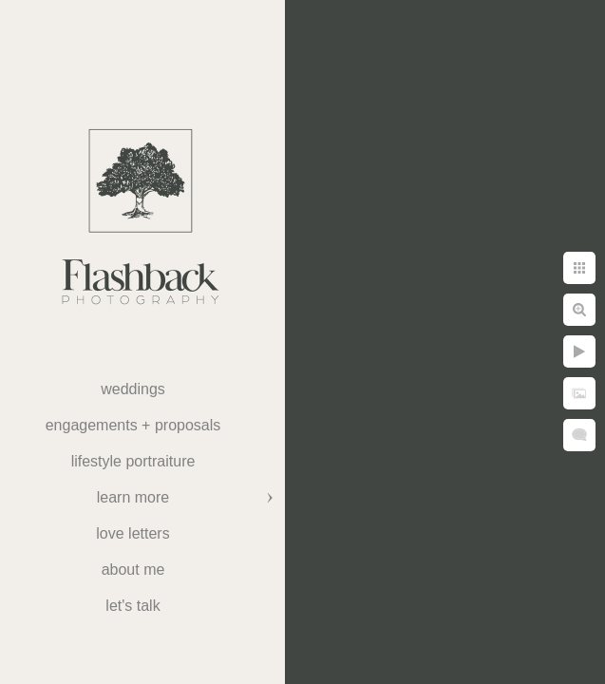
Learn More (133, 497)
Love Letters (132, 533)
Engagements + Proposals (133, 425)
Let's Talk (132, 606)
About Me (133, 569)
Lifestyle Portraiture (133, 461)
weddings (133, 389)
